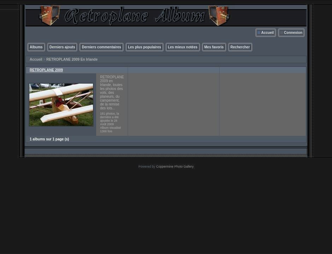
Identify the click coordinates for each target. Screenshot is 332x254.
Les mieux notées (183, 47)
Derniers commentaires (101, 47)
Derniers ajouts (62, 47)
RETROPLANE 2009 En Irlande (72, 59)
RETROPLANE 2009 (46, 70)
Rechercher (240, 47)
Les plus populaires (144, 47)
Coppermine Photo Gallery (174, 166)
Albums (36, 47)
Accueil (267, 33)
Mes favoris (214, 47)
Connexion (293, 33)
